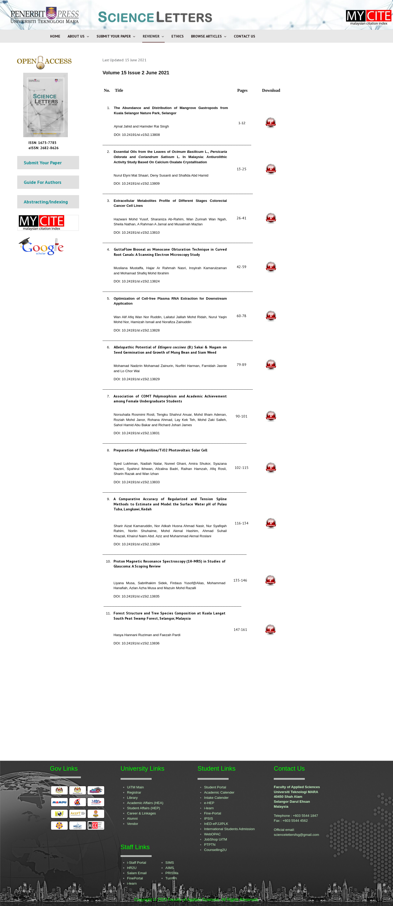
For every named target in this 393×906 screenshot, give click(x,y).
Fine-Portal (212, 813)
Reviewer (151, 36)
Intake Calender (216, 798)
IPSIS (208, 818)
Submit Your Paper (114, 36)
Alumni (132, 818)
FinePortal (135, 878)
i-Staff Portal (136, 863)
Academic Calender (219, 792)
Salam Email (137, 873)
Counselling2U (215, 850)
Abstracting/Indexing (46, 202)
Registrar (134, 792)
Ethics (177, 36)
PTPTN (210, 845)
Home (55, 36)
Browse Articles (206, 36)
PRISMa (171, 873)
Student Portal (215, 787)
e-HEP (209, 803)
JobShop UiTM (215, 839)
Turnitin (171, 878)
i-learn (209, 808)
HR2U (131, 868)
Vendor (132, 824)
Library (132, 798)
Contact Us (244, 36)
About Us (76, 36)
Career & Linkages (141, 813)
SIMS (169, 863)
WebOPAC (212, 834)
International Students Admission (229, 829)
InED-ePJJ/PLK (216, 824)
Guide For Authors (42, 182)
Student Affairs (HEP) (143, 808)
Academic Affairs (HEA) (145, 803)
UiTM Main (135, 787)
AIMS (169, 868)
